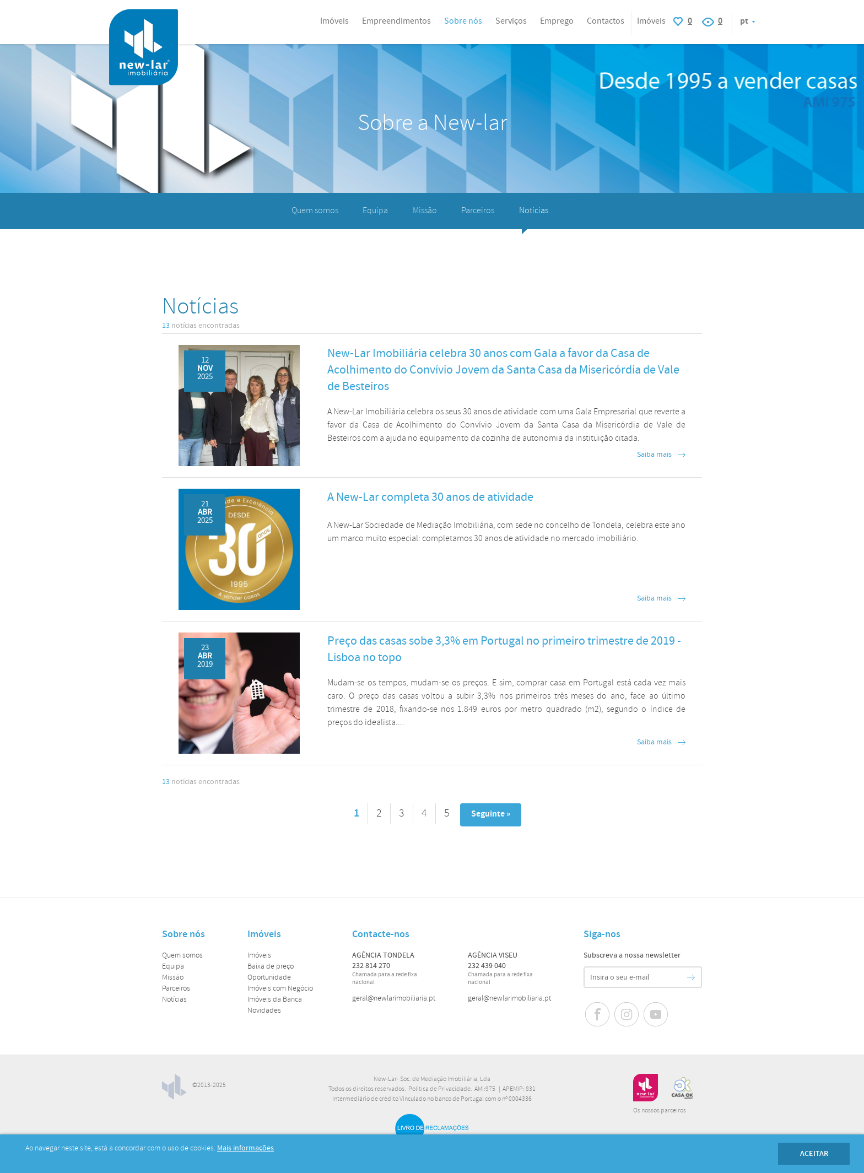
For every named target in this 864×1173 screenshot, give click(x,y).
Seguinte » (490, 814)
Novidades (264, 1011)
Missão (425, 211)
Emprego (557, 21)
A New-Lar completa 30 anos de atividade (430, 497)
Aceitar (814, 1154)
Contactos (605, 21)
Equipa (375, 211)
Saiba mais (654, 455)
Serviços (511, 21)
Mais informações (245, 1148)
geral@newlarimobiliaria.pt (393, 998)
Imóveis (259, 955)
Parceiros (477, 211)
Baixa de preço (270, 966)
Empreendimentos (396, 21)
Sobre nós (463, 21)
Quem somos (314, 211)
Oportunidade (269, 977)
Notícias (533, 211)
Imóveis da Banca (274, 999)
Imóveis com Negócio (280, 988)
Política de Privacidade (439, 1089)
